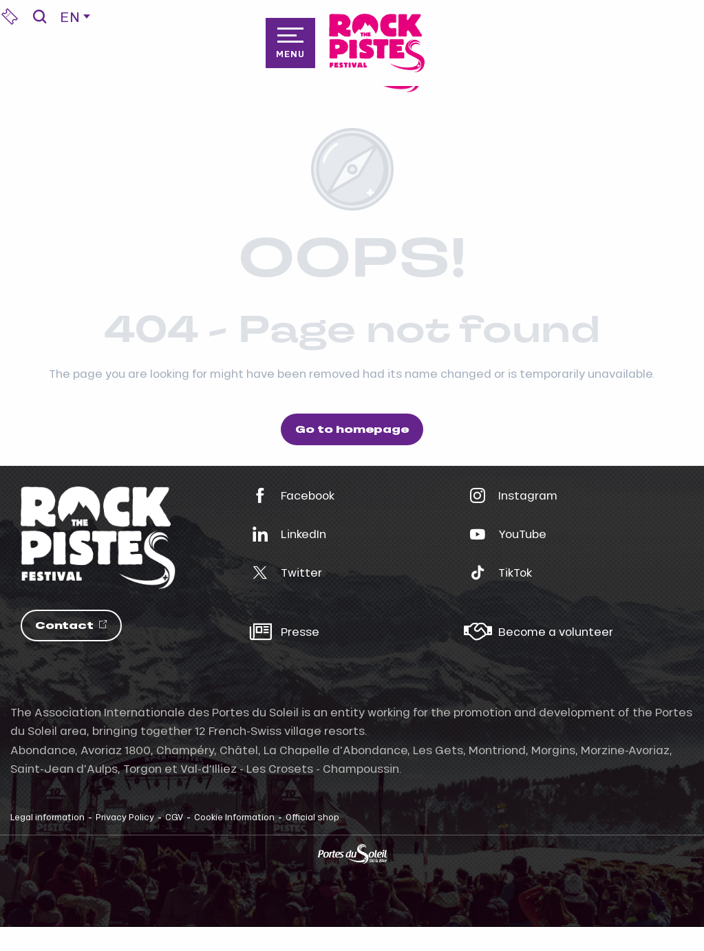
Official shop (312, 817)
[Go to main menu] (290, 42)
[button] (39, 16)
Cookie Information (234, 817)
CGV (174, 817)
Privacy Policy (125, 817)
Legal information (47, 817)
